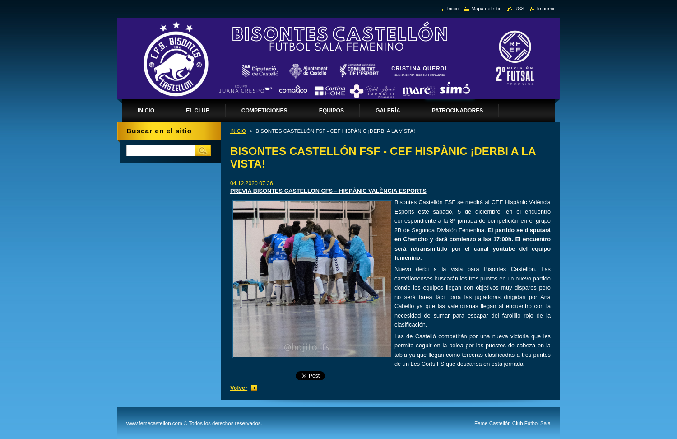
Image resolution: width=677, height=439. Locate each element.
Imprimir (546, 8)
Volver (238, 387)
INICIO (238, 131)
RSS (519, 8)
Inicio (453, 8)
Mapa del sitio (486, 8)
